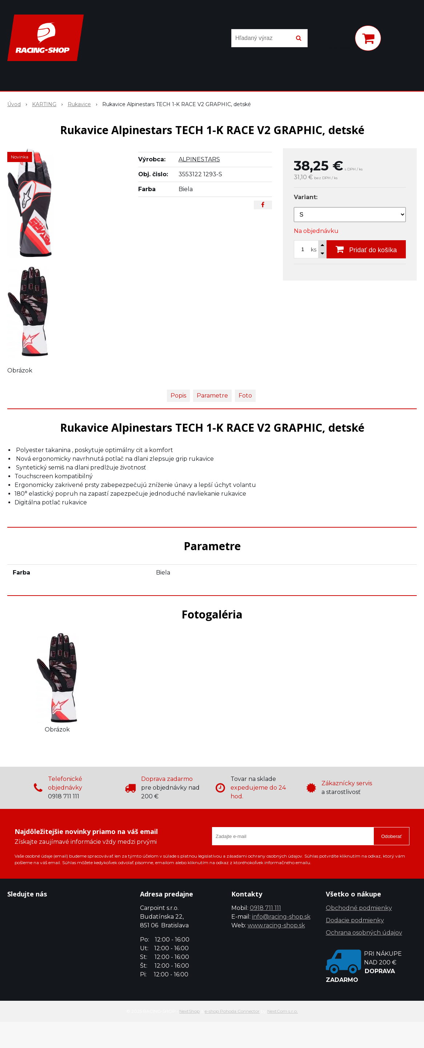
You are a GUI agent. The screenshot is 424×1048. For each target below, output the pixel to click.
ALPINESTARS (199, 159)
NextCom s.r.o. (282, 1011)
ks (313, 249)
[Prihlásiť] (339, 40)
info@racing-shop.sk (281, 916)
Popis (178, 395)
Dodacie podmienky (355, 920)
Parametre (212, 395)
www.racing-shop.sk (276, 925)
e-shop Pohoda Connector (232, 1011)
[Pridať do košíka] (366, 249)
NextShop (189, 1011)
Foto (245, 395)
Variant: (305, 197)
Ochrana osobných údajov (364, 932)
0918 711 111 (265, 907)
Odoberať (391, 836)
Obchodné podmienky (359, 907)
